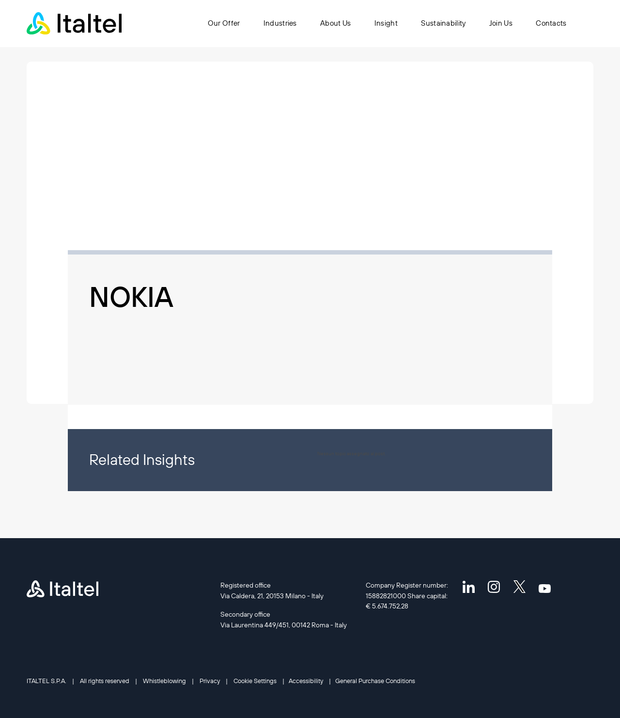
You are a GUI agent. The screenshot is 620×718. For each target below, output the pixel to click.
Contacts (551, 23)
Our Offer (224, 23)
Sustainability (443, 23)
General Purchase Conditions (375, 681)
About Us (336, 23)
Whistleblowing (164, 681)
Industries (280, 23)
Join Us (500, 23)
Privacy (210, 681)
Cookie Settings (255, 681)
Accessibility (306, 681)
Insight (386, 23)
